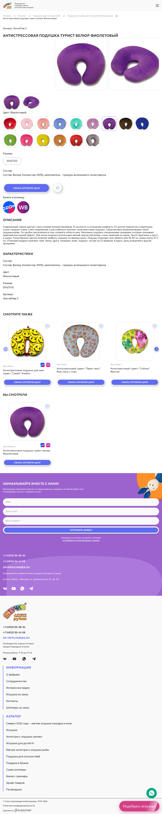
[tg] (31, 589)
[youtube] (14, 589)
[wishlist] (47, 326)
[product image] (81, 64)
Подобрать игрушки (139, 806)
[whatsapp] (22, 589)
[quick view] (27, 341)
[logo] (81, 612)
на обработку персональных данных (81, 540)
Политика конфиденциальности (19, 805)
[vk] (5, 589)
